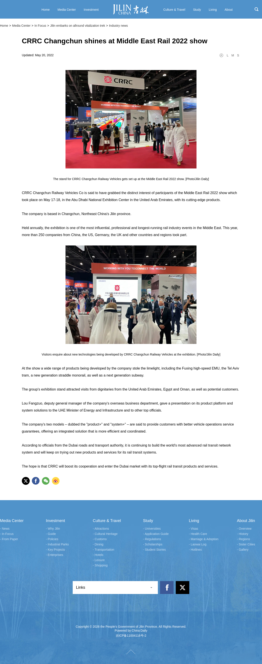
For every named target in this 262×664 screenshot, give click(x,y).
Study (148, 521)
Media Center (21, 25)
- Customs (100, 539)
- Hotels (98, 555)
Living (194, 521)
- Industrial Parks (57, 544)
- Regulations (152, 539)
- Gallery (242, 549)
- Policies (52, 539)
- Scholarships (152, 544)
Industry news (118, 25)
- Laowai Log (197, 544)
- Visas (193, 528)
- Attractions (101, 528)
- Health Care (198, 534)
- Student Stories (154, 549)
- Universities (152, 528)
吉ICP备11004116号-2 (131, 635)
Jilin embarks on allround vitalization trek (77, 25)
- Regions (243, 539)
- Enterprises (54, 555)
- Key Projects (55, 549)
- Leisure (99, 560)
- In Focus (7, 534)
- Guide (51, 534)
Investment (55, 521)
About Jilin (246, 521)
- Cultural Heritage (105, 534)
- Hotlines (195, 549)
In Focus (40, 25)
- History (242, 534)
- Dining (98, 544)
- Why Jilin (53, 528)
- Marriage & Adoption (203, 539)
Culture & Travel (107, 521)
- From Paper (9, 539)
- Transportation (103, 549)
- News (5, 528)
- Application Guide (156, 534)
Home (4, 25)
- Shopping (100, 565)
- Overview (244, 528)
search (256, 9)
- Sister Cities (246, 544)
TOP (130, 652)
